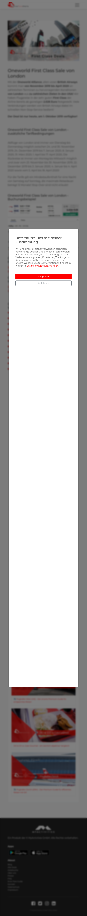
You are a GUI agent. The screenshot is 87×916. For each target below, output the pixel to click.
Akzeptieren (43, 276)
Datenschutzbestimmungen (42, 265)
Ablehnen (43, 283)
